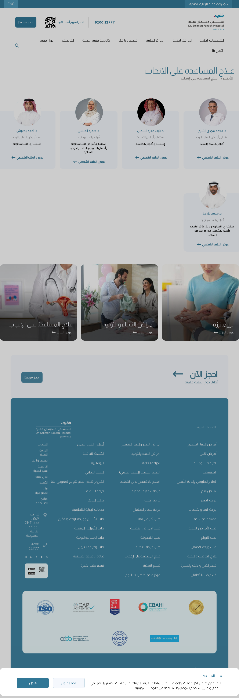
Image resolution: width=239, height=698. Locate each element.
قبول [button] (33, 683)
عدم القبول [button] (69, 683)
